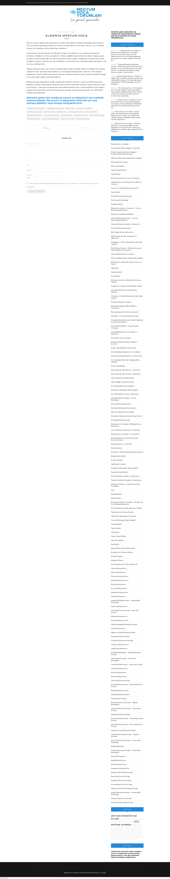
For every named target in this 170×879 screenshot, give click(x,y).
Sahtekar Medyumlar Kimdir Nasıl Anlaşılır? (126, 158)
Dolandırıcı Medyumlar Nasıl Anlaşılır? (124, 390)
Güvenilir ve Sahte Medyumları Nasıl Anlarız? (127, 452)
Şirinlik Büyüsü (116, 494)
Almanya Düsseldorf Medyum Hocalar (124, 788)
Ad (27, 165)
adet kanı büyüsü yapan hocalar (129, 829)
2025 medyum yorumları (130, 827)
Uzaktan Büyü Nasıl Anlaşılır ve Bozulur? (125, 148)
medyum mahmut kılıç (76, 111)
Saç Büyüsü (115, 544)
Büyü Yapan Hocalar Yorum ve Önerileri (125, 178)
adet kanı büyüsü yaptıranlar (130, 839)
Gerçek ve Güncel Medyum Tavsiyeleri (125, 188)
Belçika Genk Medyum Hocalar (122, 772)
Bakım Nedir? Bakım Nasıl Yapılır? (123, 548)
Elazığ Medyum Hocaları (119, 690)
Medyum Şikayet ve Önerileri (121, 444)
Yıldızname (115, 268)
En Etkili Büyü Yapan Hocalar (121, 196)
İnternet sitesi (29, 176)
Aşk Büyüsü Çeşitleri (118, 464)
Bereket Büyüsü (116, 460)
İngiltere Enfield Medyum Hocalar (123, 632)
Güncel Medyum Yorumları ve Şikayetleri (125, 224)
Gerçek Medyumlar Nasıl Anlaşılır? (123, 520)
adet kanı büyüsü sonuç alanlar (125, 822)
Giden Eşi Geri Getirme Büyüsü (122, 512)
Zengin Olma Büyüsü (118, 456)
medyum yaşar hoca (67, 118)
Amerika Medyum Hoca (119, 668)
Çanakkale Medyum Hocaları (121, 780)
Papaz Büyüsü (116, 528)
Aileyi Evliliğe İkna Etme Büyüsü (122, 382)
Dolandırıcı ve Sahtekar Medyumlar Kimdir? (126, 286)
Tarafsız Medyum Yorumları (121, 302)
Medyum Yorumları (66, 32)
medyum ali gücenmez (34, 111)
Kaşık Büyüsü (115, 174)
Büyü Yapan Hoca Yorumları (121, 338)
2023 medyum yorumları (125, 823)
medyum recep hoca (80, 115)
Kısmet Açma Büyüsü (118, 536)
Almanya (94, 46)
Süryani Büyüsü (116, 448)
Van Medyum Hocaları (119, 698)
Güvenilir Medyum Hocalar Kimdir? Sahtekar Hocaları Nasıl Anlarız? (127, 321)
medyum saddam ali (33, 118)
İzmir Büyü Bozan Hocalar (120, 680)
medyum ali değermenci (84, 108)
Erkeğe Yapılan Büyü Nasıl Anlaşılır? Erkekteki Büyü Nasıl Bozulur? (124, 153)
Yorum (46, 128)
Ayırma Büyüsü (116, 524)
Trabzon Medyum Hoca (119, 576)
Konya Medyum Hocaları (119, 620)
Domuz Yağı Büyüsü (118, 366)
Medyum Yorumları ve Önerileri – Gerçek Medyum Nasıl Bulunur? (126, 209)
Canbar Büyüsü (116, 272)
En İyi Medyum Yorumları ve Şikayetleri (125, 476)
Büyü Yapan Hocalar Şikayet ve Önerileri (125, 370)
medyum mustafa (91, 111)
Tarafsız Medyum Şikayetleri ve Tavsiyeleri (126, 356)
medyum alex (70, 108)
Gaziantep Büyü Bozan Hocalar (122, 640)
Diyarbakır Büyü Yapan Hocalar (122, 802)
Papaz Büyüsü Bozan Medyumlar (122, 378)
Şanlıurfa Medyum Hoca (125, 76)
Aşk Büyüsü (115, 532)
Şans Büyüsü (115, 192)
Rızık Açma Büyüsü (117, 166)
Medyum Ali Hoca (93, 872)
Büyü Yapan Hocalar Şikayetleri (122, 232)
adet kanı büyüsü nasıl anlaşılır (123, 835)
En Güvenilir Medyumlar (119, 200)
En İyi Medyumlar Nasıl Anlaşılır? (122, 386)
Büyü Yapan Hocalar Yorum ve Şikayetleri (126, 374)
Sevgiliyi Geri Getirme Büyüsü (122, 552)
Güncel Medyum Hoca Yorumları (122, 254)
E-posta (29, 170)
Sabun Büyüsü (116, 498)
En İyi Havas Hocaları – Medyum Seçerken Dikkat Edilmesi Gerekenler (126, 249)
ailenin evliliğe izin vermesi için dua (120, 833)
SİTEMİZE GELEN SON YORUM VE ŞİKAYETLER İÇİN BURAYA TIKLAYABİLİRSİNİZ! (57, 2)
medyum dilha (119, 827)
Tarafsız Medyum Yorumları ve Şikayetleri (126, 480)
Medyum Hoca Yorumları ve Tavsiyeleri (125, 434)
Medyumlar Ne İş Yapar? (119, 162)
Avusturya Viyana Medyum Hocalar (123, 730)
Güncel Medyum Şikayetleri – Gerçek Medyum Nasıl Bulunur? (124, 219)
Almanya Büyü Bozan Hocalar (121, 798)
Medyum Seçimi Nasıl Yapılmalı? (122, 214)
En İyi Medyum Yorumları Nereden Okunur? (126, 508)
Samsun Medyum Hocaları (120, 694)
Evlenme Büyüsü (117, 556)
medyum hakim (62, 111)
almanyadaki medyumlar (55, 108)
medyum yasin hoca (82, 118)
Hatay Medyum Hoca (118, 584)
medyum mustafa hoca (34, 115)
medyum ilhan (136, 835)
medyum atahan (49, 111)
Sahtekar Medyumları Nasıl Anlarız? (124, 408)
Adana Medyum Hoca (118, 596)
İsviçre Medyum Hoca (119, 672)
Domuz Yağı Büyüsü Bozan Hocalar (123, 348)
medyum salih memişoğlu (50, 118)
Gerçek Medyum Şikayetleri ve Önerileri (125, 430)
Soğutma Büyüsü (117, 560)
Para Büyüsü (115, 276)
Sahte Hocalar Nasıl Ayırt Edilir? (122, 412)
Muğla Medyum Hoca (118, 760)
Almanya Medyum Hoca (119, 648)
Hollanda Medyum (117, 746)
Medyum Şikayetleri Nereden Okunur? (125, 312)
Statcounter (4, 878)
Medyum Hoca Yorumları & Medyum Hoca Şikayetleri (125, 51)
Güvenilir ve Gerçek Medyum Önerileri (125, 316)
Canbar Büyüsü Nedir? (119, 170)
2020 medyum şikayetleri (118, 837)
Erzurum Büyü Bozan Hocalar (121, 784)
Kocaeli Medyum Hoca (119, 588)
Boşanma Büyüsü (117, 204)
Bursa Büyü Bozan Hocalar (120, 776)
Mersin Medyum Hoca (119, 676)
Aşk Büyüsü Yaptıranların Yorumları (123, 516)
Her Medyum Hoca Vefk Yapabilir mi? (124, 564)
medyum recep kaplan (97, 115)
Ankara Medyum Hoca (119, 568)
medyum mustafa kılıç (51, 115)
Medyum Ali (83, 872)
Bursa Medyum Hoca (118, 756)
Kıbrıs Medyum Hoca (118, 572)
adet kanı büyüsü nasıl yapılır (133, 831)
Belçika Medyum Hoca (119, 764)
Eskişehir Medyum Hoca (119, 580)
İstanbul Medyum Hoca (119, 616)
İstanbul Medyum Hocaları (120, 636)
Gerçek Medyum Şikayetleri (121, 228)
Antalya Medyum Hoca (119, 606)
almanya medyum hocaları (36, 108)
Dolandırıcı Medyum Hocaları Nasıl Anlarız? (126, 416)
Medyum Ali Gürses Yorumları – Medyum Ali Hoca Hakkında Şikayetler (127, 503)
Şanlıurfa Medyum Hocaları (120, 714)
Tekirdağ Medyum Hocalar (120, 420)
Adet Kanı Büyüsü (117, 540)
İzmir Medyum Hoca (118, 628)
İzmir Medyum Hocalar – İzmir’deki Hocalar (127, 664)
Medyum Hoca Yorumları (126, 100)
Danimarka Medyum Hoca (120, 768)
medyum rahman (66, 115)
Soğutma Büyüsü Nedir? (119, 472)
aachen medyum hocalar (126, 819)
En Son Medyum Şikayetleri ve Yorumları (125, 352)
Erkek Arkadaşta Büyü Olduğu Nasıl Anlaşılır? (127, 258)
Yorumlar (103, 872)
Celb (112, 490)
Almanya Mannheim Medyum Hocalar (124, 624)
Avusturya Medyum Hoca (120, 644)
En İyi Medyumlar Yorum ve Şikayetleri (125, 394)
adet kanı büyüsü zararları (132, 837)
